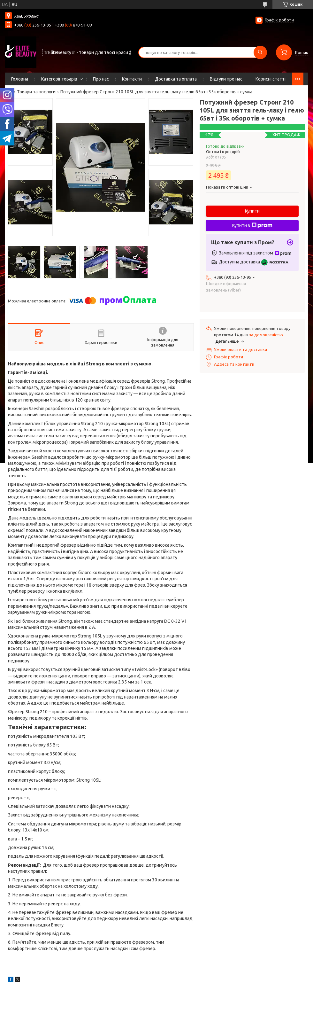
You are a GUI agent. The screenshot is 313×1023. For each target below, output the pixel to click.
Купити (252, 211)
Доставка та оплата (176, 79)
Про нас (101, 79)
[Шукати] (260, 52)
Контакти (132, 79)
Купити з (252, 225)
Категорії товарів (59, 79)
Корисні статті (271, 79)
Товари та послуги (36, 91)
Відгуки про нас (226, 79)
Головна (19, 79)
